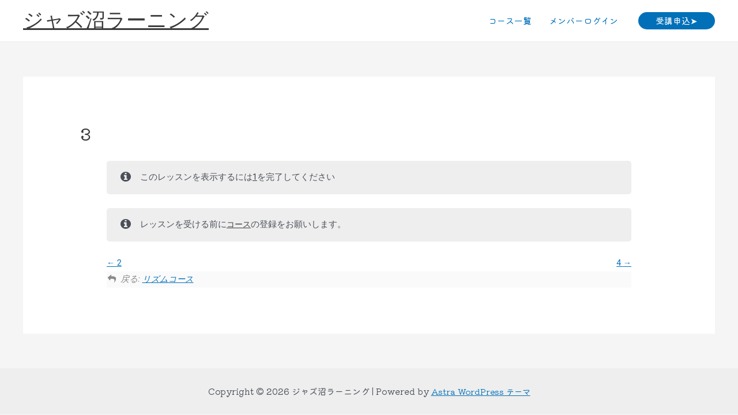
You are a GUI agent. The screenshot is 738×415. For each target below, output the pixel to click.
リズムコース (168, 279)
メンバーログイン (583, 20)
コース (240, 224)
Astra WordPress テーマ (481, 391)
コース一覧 (510, 20)
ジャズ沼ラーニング (116, 20)
